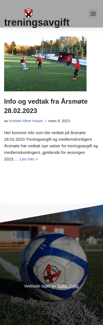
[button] (93, 13)
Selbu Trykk (68, 286)
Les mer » (29, 159)
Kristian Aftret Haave (26, 121)
